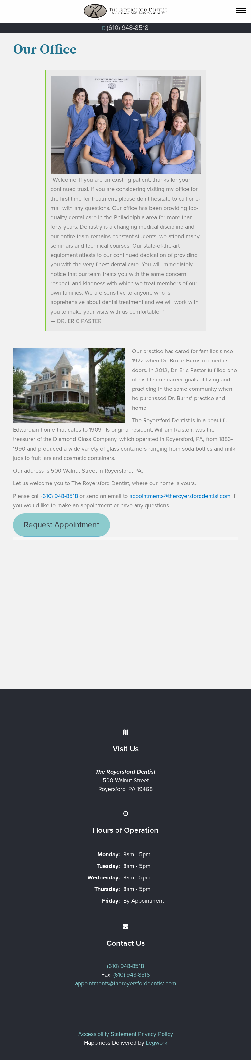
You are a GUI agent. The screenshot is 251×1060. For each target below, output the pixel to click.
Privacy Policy (155, 1033)
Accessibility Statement (107, 1033)
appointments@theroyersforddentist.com (180, 496)
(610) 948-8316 (131, 974)
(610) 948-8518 (60, 496)
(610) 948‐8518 (125, 28)
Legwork (156, 1042)
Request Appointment (61, 525)
